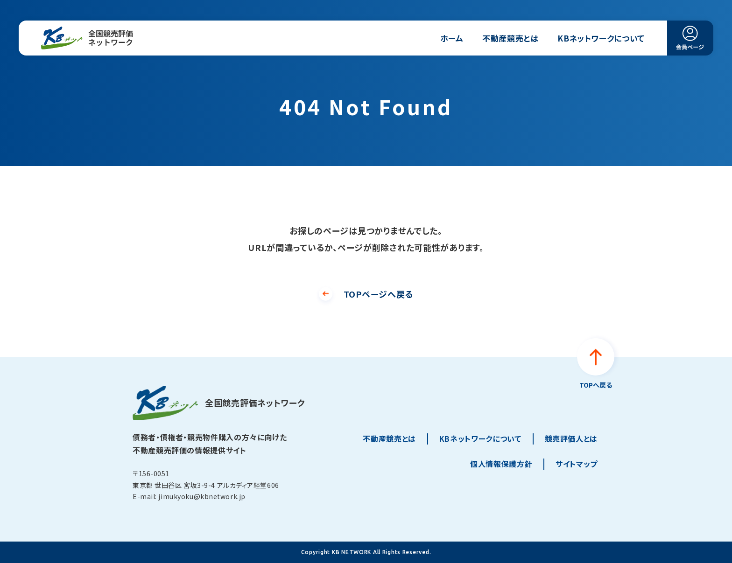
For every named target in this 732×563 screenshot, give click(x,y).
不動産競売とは (510, 38)
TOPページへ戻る (378, 294)
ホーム (452, 38)
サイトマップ (577, 463)
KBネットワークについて (601, 38)
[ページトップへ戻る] (595, 364)
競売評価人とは (571, 438)
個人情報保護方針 (501, 463)
